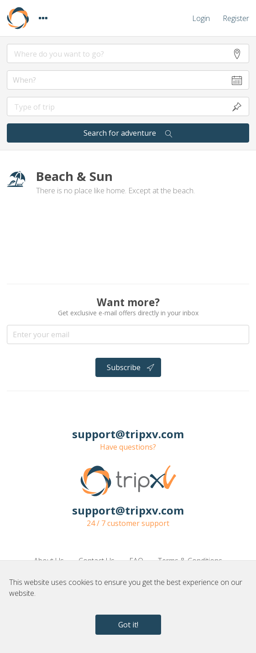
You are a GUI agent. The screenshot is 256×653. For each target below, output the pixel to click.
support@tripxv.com (128, 433)
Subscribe (130, 367)
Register (236, 18)
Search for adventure (128, 133)
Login (201, 18)
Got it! (128, 625)
